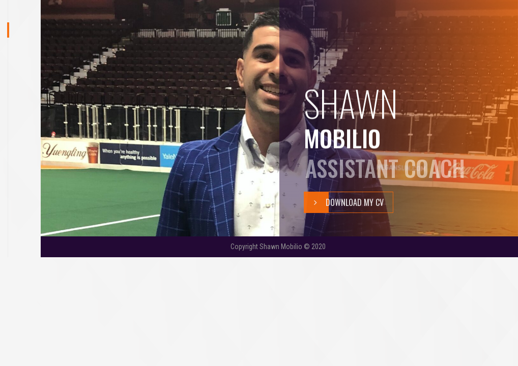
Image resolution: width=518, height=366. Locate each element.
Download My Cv (344, 202)
